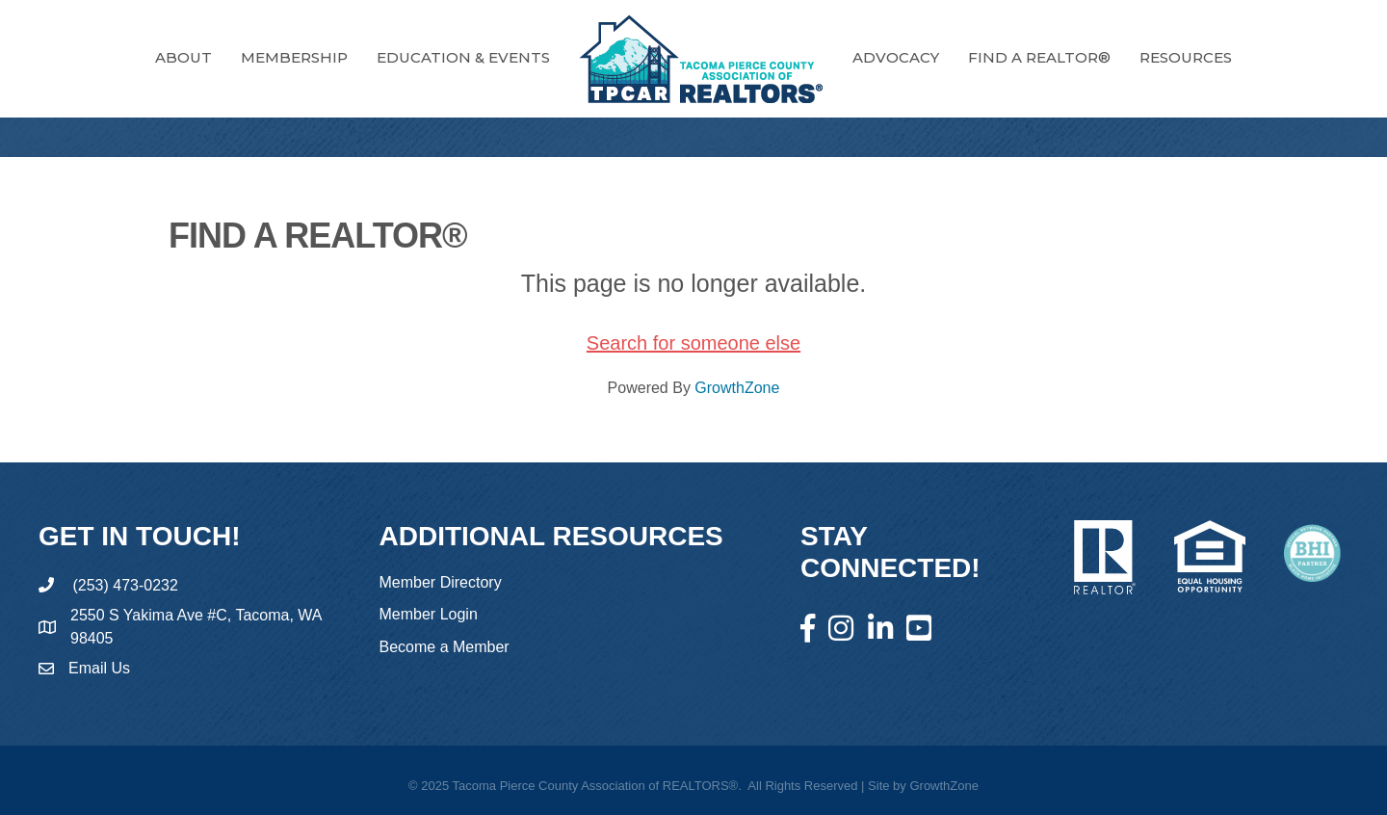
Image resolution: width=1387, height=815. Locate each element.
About (183, 57)
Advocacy (895, 57)
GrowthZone (736, 388)
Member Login (428, 614)
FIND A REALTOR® (1039, 57)
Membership (294, 57)
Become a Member (444, 647)
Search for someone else (693, 343)
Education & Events (463, 57)
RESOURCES (1185, 57)
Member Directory (440, 582)
